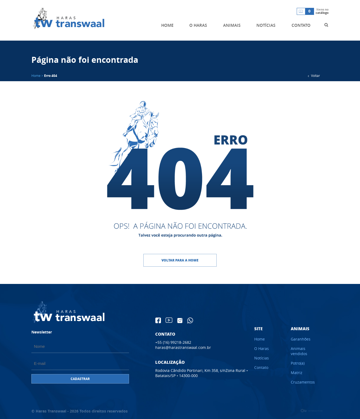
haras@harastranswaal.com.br (183, 347)
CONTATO (301, 25)
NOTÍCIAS (265, 25)
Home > (37, 75)
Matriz (296, 372)
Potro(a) (298, 363)
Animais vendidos (299, 351)
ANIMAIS (231, 25)
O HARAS (198, 25)
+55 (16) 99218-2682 (173, 342)
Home (259, 339)
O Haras (261, 348)
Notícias (261, 358)
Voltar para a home (180, 260)
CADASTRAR (80, 379)
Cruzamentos (303, 382)
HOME (167, 25)
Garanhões (301, 339)
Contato (261, 367)
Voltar (313, 76)
